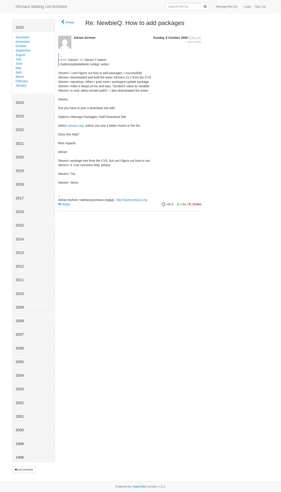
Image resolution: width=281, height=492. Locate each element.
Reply (64, 204)
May (18, 68)
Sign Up (260, 6)
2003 (20, 389)
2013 (20, 253)
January (21, 85)
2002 (20, 403)
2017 (20, 198)
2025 (20, 27)
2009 (20, 307)
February (22, 81)
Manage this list (226, 6)
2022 (20, 130)
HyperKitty (139, 486)
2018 (20, 184)
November (23, 41)
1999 (20, 444)
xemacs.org (75, 125)
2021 (20, 144)
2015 (20, 225)
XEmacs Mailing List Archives (41, 6)
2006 (20, 348)
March (20, 76)
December (23, 37)
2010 (20, 294)
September (23, 50)
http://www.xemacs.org (131, 200)
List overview (23, 469)
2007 (20, 334)
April (19, 72)
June (19, 63)
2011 (20, 280)
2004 (20, 375)
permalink (195, 41)
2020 (20, 157)
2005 (20, 362)
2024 (20, 103)
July (18, 59)
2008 (20, 321)
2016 (20, 212)
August (20, 55)
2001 (20, 416)
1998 (20, 457)
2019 (20, 171)
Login (247, 6)
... (60, 55)
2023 (20, 116)
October (21, 46)
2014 (20, 239)
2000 (20, 430)
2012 (20, 266)
